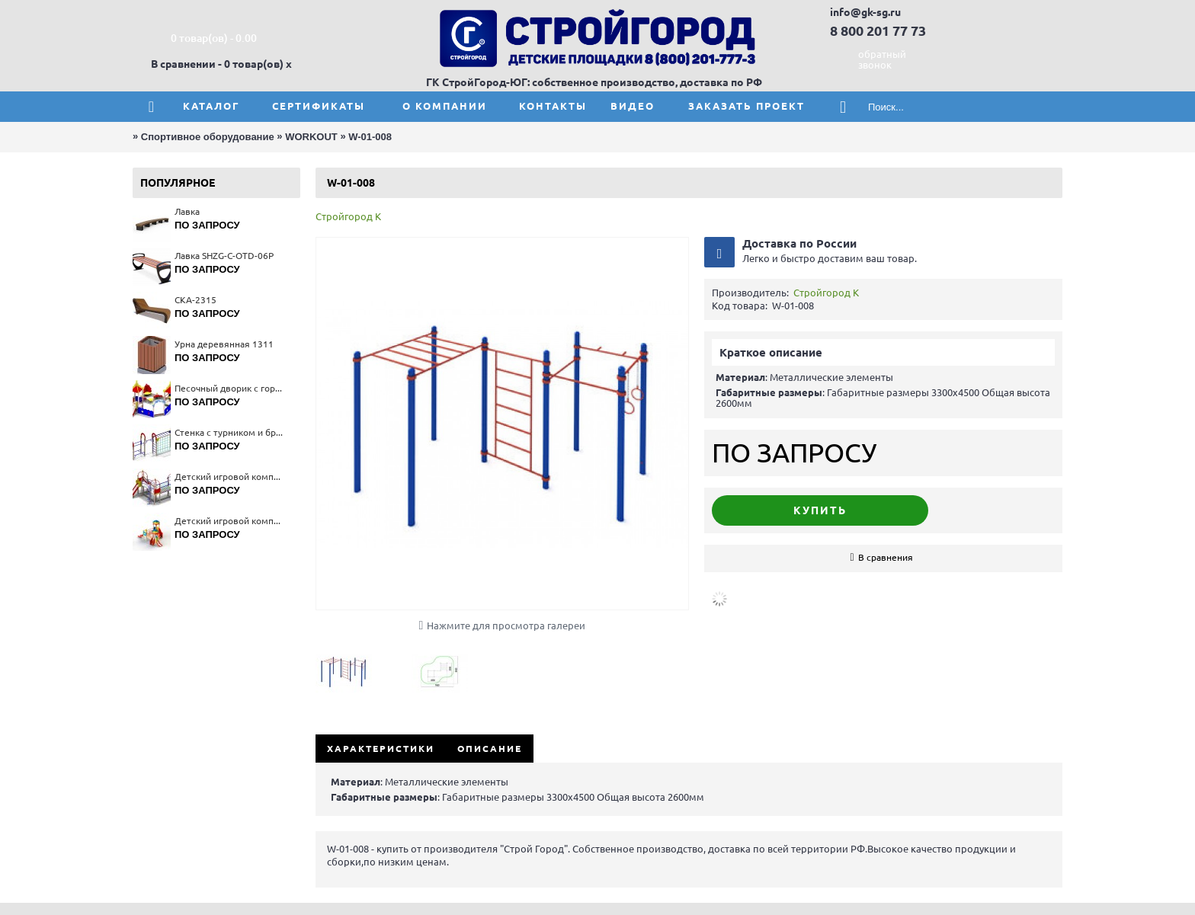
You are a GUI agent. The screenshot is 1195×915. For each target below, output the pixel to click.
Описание (489, 748)
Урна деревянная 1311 (224, 344)
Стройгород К (348, 216)
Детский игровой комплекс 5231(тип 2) (230, 521)
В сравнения (885, 557)
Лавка (187, 211)
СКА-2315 (195, 300)
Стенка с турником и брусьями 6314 (230, 432)
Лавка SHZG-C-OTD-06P (224, 256)
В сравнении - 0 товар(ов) (217, 64)
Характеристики (380, 748)
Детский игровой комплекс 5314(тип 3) (230, 476)
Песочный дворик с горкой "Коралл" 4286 (230, 388)
